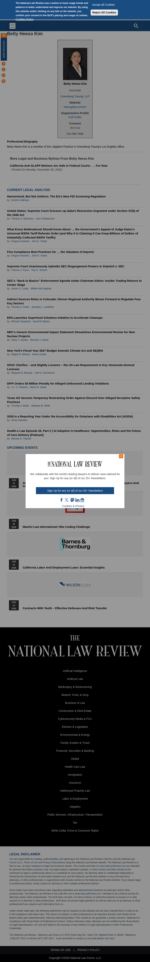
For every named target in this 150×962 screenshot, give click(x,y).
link (77, 499)
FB (61, 499)
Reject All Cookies (104, 12)
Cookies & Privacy (73, 506)
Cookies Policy (25, 19)
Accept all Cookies (103, 4)
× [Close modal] (121, 456)
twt (67, 500)
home (82, 499)
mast (72, 499)
